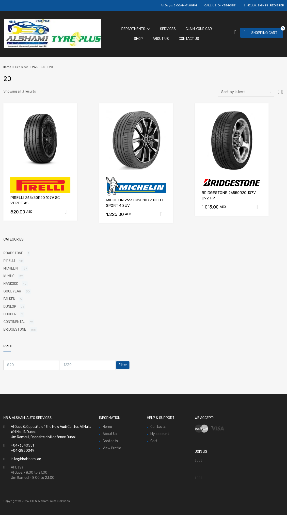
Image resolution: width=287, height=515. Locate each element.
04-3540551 (227, 5)
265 (35, 67)
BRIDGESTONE (14, 329)
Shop (138, 39)
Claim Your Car (199, 29)
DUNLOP (9, 307)
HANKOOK (10, 284)
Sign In (262, 5)
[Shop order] (246, 92)
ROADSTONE (13, 253)
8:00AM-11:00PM (185, 5)
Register (277, 5)
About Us (161, 39)
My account (159, 434)
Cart (154, 441)
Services (168, 29)
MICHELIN (10, 268)
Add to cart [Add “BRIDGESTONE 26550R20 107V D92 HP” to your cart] (259, 207)
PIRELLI (9, 261)
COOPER (9, 314)
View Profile (112, 448)
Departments (135, 29)
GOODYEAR (12, 291)
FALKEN (9, 299)
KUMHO (9, 276)
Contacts (110, 441)
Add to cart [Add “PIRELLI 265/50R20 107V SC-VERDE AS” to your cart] (67, 212)
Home (7, 67)
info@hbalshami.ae (26, 459)
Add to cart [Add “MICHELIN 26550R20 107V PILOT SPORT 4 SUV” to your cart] (163, 214)
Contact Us (189, 39)
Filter (123, 365)
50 (43, 67)
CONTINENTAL (14, 322)
